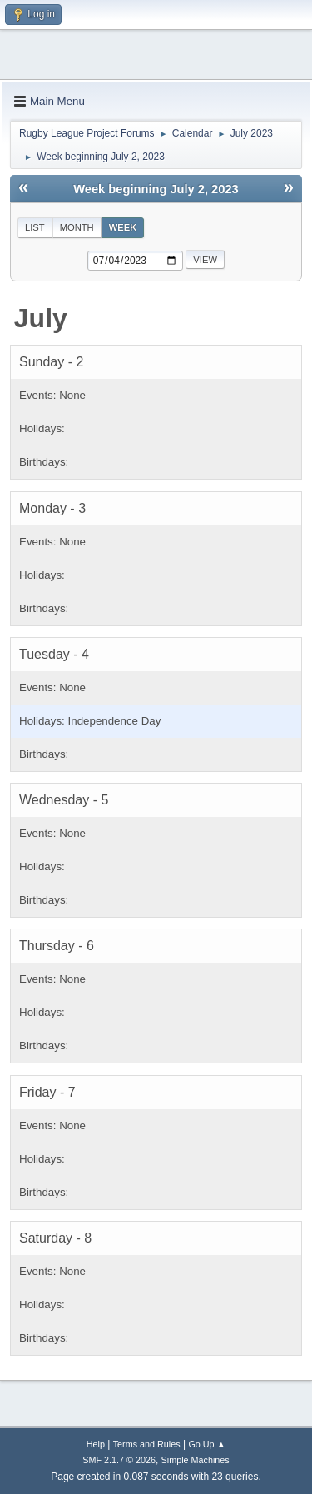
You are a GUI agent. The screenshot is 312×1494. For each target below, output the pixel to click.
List (35, 227)
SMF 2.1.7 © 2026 (119, 1460)
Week (123, 227)
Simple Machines (195, 1460)
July (40, 318)
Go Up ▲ (206, 1444)
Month (77, 227)
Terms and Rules (147, 1444)
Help (96, 1444)
